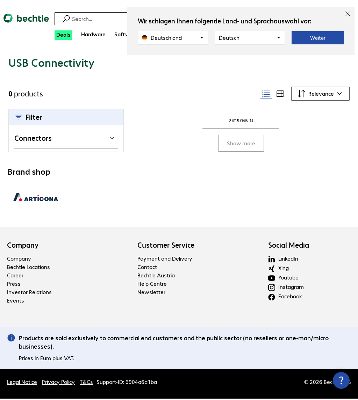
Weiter (317, 37)
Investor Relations (29, 293)
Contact (147, 268)
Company (23, 246)
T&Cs (86, 383)
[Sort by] (320, 95)
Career (15, 276)
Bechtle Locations (28, 268)
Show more (241, 144)
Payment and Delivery (164, 259)
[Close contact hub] (341, 380)
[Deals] (63, 35)
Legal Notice (22, 383)
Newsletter (151, 293)
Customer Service (165, 246)
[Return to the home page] (26, 24)
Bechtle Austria (156, 276)
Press (14, 285)
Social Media (288, 246)
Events (15, 301)
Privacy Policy (58, 383)
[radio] (266, 95)
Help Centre (152, 285)
